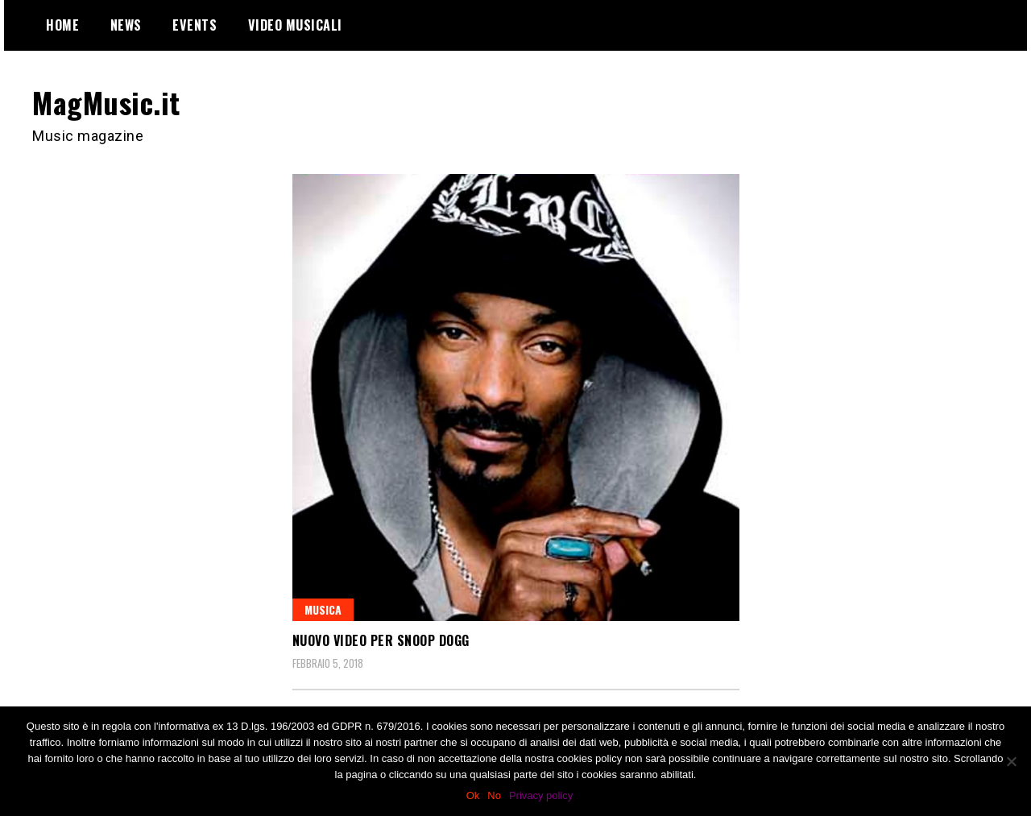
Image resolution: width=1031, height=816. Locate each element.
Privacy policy (541, 795)
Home (62, 25)
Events (194, 25)
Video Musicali (295, 25)
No (494, 795)
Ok (473, 795)
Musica (323, 609)
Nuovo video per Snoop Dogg (381, 640)
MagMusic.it (106, 102)
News (126, 25)
